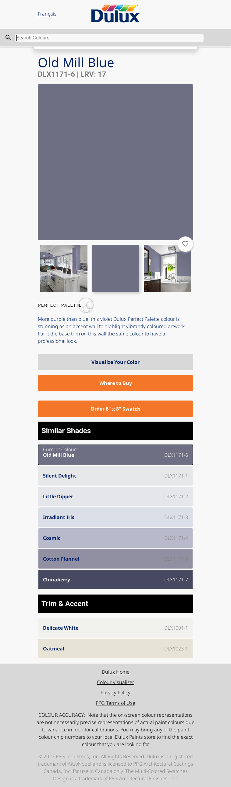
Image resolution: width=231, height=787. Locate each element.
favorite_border (185, 243)
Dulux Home (116, 671)
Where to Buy (115, 383)
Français (47, 13)
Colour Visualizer (115, 682)
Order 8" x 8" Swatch (115, 408)
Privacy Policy (115, 692)
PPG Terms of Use (115, 703)
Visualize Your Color (115, 362)
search (8, 37)
